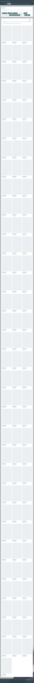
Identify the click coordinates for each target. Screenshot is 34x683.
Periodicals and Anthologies (15, 15)
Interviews (15, 13)
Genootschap (27, 3)
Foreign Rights (17, 681)
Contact (22, 681)
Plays (22, 15)
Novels (25, 13)
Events (16, 3)
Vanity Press (27, 15)
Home (5, 3)
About (12, 3)
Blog (22, 3)
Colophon (11, 681)
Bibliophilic (5, 13)
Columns (9, 13)
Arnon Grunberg (5, 1)
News (20, 3)
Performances (5, 15)
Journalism (21, 13)
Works (9, 3)
